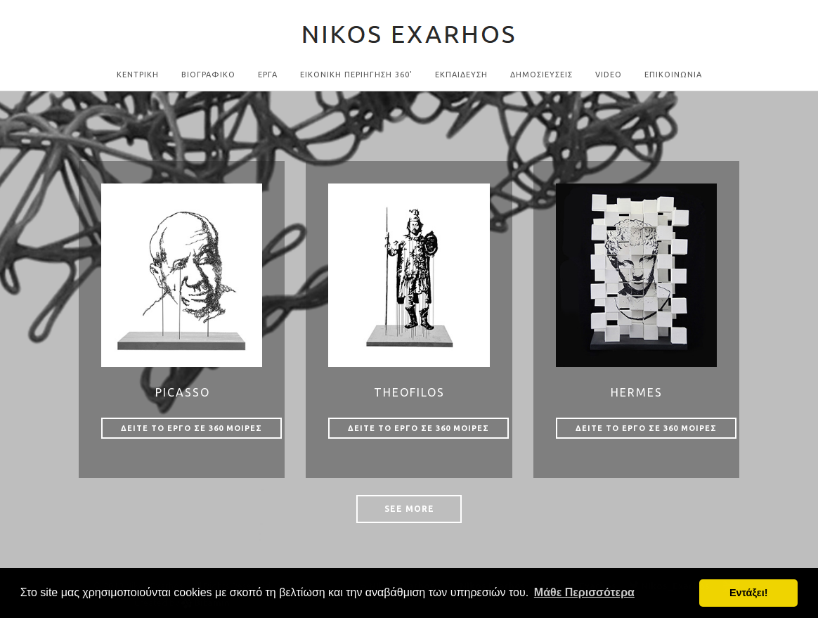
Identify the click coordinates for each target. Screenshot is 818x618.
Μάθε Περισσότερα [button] (584, 592)
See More (409, 508)
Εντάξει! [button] (748, 592)
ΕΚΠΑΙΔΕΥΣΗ (461, 74)
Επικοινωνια (673, 74)
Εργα (268, 74)
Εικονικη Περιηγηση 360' (356, 74)
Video (608, 74)
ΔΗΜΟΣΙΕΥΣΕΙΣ (541, 74)
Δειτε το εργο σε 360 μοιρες (191, 428)
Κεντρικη (138, 74)
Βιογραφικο (208, 74)
